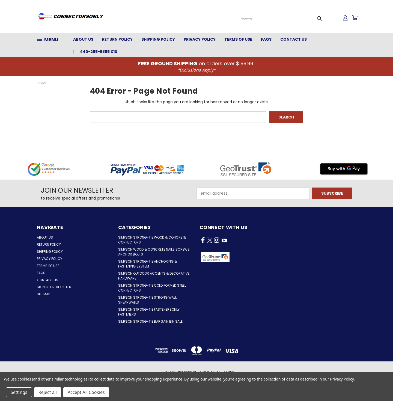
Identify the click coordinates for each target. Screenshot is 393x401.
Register (63, 287)
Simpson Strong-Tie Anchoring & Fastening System (147, 264)
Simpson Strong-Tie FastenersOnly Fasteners (149, 312)
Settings (19, 392)
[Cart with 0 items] (355, 17)
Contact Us (293, 39)
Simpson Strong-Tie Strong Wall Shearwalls (147, 300)
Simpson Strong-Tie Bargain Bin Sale (150, 321)
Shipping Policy (158, 39)
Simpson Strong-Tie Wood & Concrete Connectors (152, 240)
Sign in (43, 287)
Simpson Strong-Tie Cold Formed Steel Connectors (152, 288)
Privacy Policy (200, 39)
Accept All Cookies (86, 392)
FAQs (266, 39)
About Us (83, 39)
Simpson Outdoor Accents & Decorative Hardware (153, 276)
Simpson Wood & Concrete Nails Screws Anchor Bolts (154, 252)
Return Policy (117, 39)
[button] (252, 257)
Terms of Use (238, 39)
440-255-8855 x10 (98, 51)
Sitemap (43, 294)
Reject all (47, 392)
